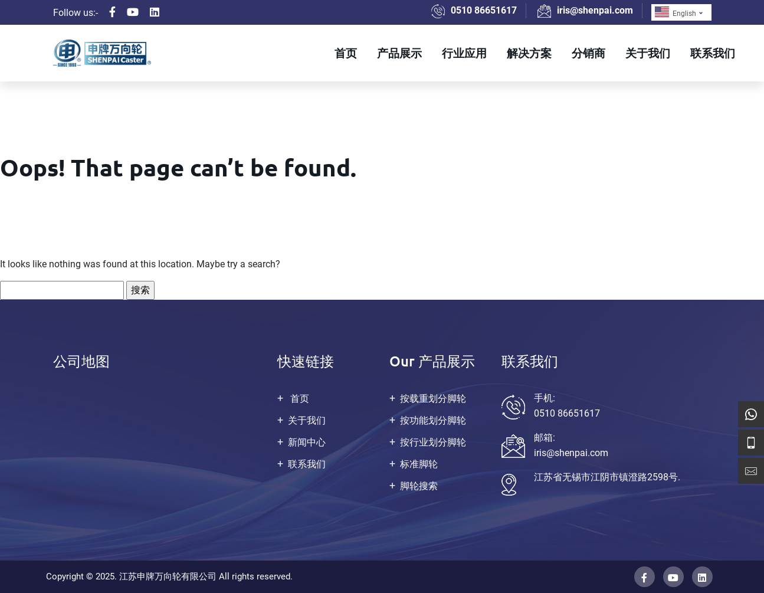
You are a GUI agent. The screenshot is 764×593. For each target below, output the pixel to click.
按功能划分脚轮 (433, 420)
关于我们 (647, 52)
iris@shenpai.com (595, 10)
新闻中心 (307, 442)
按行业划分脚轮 (433, 442)
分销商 (588, 52)
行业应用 (464, 52)
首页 (346, 52)
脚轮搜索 (419, 486)
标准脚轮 (419, 464)
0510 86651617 (484, 10)
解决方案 (529, 52)
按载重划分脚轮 (433, 398)
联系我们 (712, 52)
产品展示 (399, 52)
